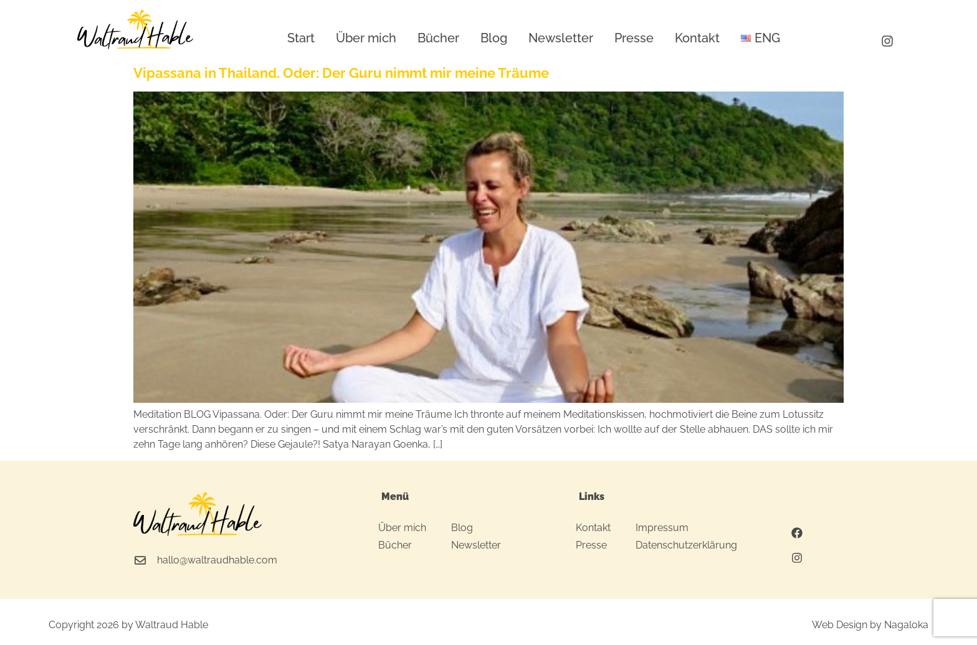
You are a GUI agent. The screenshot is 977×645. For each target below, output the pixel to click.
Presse (634, 38)
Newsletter (560, 38)
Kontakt (697, 38)
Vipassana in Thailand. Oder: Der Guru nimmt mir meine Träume (341, 73)
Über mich (366, 38)
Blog (493, 38)
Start (301, 38)
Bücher (438, 38)
